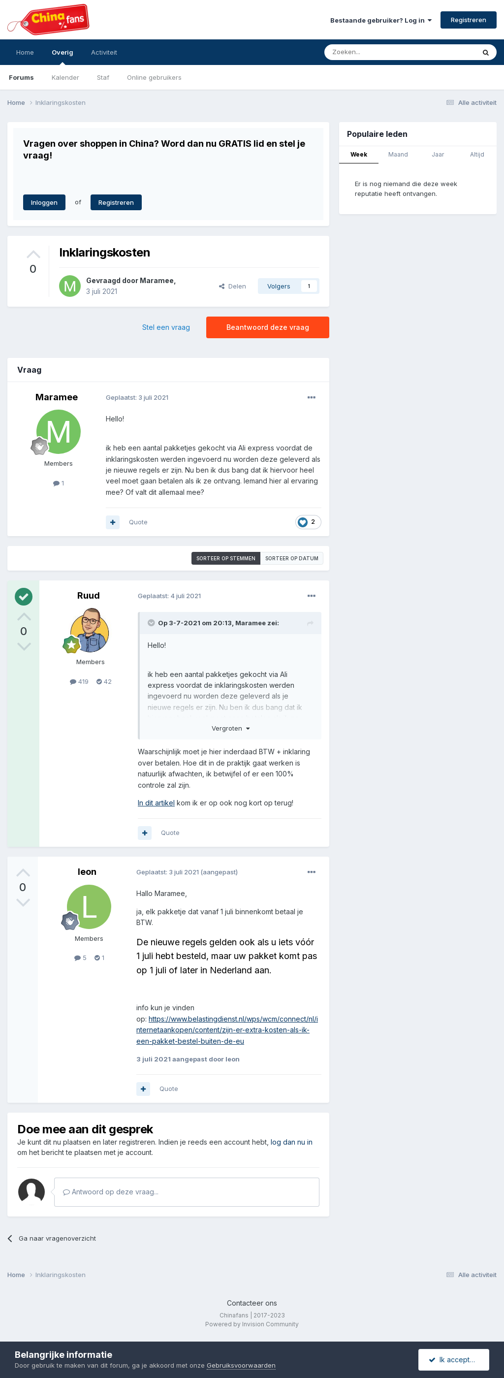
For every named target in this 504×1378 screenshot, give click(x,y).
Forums (21, 77)
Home (25, 52)
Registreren (468, 20)
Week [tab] (358, 154)
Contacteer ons (252, 1303)
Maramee (157, 280)
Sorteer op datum (291, 558)
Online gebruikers (154, 77)
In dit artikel (156, 803)
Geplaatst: (137, 397)
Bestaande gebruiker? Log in (381, 20)
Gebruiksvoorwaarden (241, 1365)
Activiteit (104, 52)
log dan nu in (292, 1142)
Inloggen (44, 202)
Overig (62, 56)
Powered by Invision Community (252, 1324)
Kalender (65, 77)
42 (104, 681)
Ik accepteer (455, 1359)
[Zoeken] (378, 52)
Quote (138, 522)
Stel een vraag (166, 327)
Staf (103, 77)
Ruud (88, 595)
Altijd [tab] (477, 154)
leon (87, 871)
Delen (232, 286)
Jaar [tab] (438, 154)
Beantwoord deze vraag (267, 327)
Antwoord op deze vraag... (110, 1191)
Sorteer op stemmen (225, 558)
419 (79, 681)
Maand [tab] (398, 154)
